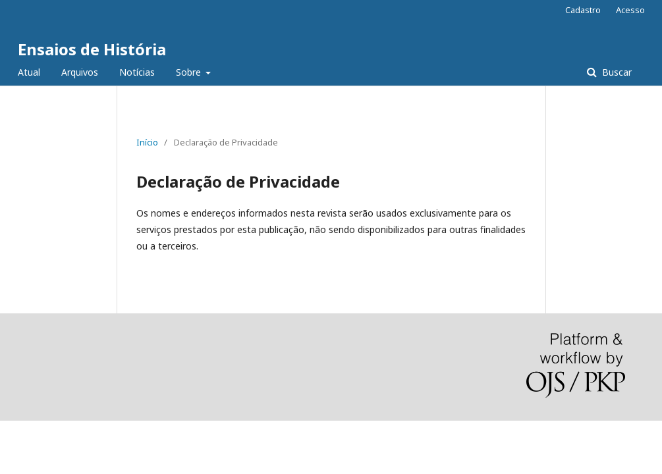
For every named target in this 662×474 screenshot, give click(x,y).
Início (147, 142)
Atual (29, 72)
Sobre (190, 72)
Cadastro (583, 10)
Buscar (615, 72)
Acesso (630, 10)
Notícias (137, 72)
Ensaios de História (92, 49)
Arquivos (79, 72)
